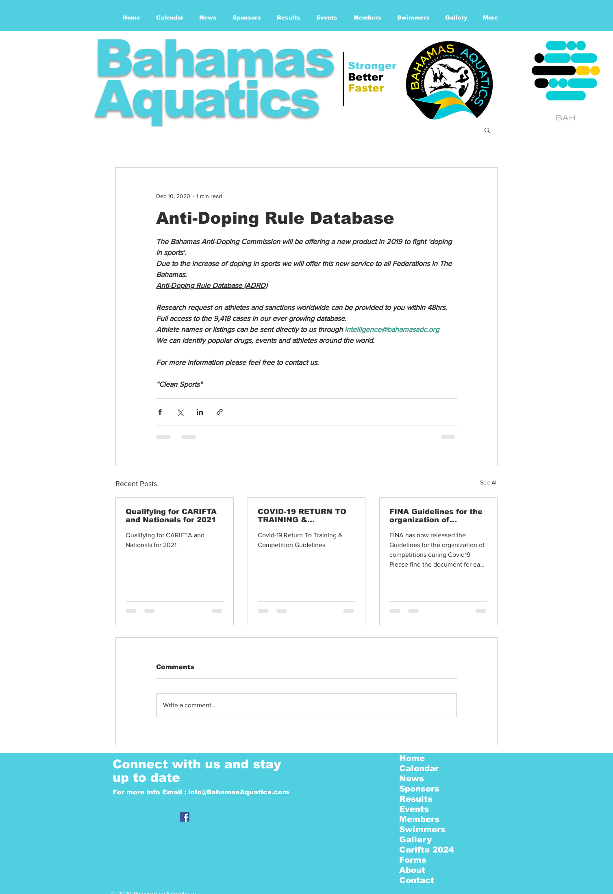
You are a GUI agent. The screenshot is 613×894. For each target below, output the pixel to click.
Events (414, 809)
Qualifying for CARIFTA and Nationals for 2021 (171, 516)
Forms (412, 859)
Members (419, 819)
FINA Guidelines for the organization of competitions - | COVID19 (436, 516)
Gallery (415, 839)
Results (416, 798)
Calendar (419, 768)
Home (412, 758)
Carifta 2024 (426, 849)
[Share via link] (220, 412)
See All (489, 482)
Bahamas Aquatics (213, 78)
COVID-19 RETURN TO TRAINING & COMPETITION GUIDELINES (302, 516)
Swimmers (422, 829)
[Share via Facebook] (160, 412)
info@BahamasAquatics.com (238, 792)
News (411, 778)
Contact (416, 880)
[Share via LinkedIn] (200, 412)
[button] (487, 129)
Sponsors (419, 788)
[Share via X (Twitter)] (180, 412)
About (412, 870)
